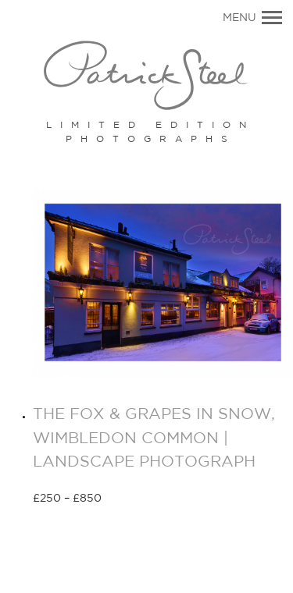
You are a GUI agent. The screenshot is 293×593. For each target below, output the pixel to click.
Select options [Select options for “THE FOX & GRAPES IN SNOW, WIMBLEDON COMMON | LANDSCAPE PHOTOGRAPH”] (157, 499)
